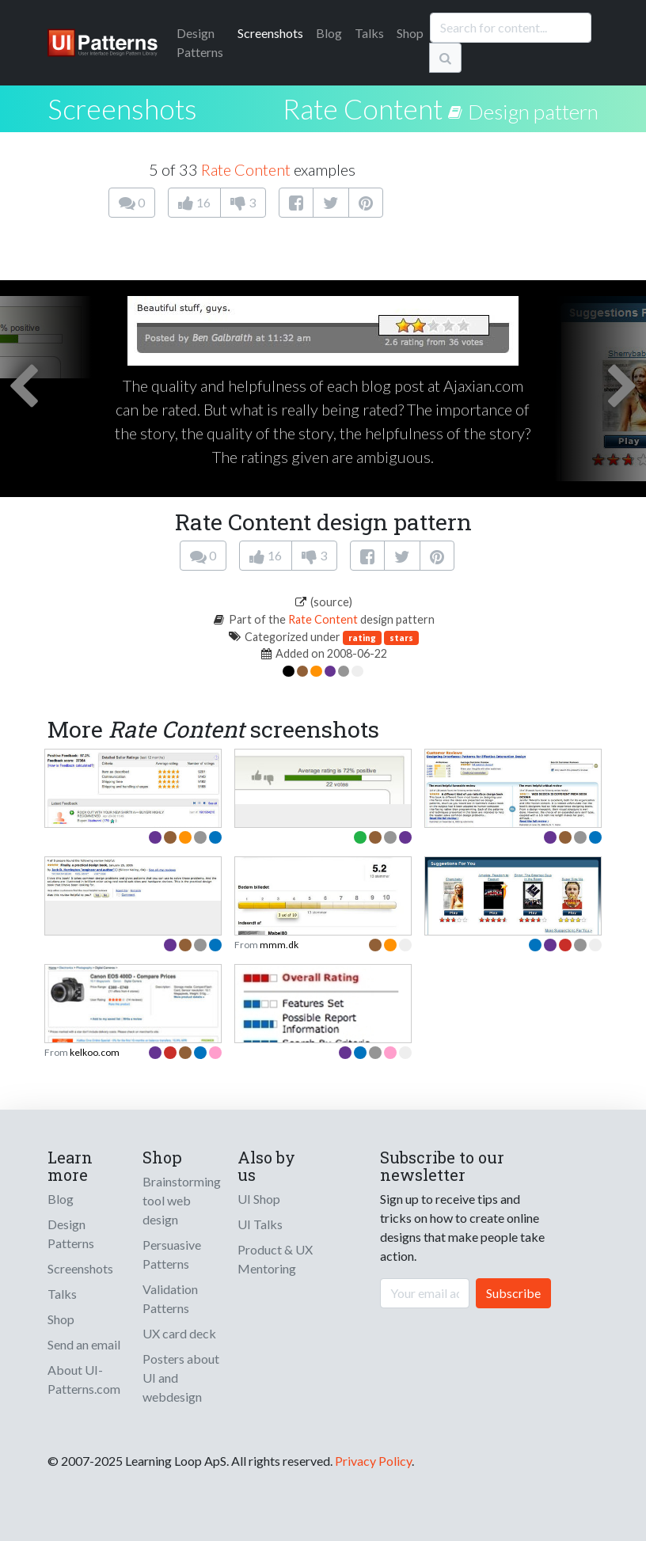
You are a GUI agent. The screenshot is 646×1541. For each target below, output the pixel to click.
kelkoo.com (95, 1052)
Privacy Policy (373, 1460)
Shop (410, 32)
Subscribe (513, 1292)
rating (362, 637)
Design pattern (533, 111)
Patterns (200, 42)
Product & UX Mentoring (275, 1259)
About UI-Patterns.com (84, 1379)
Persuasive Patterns (171, 1254)
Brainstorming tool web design (181, 1200)
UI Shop (259, 1198)
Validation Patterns (170, 1298)
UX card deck (179, 1333)
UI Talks (260, 1224)
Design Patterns (71, 1233)
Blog (329, 32)
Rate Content (363, 108)
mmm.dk (279, 945)
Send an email (84, 1344)
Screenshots (270, 32)
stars (401, 637)
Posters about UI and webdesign (180, 1377)
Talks (369, 32)
